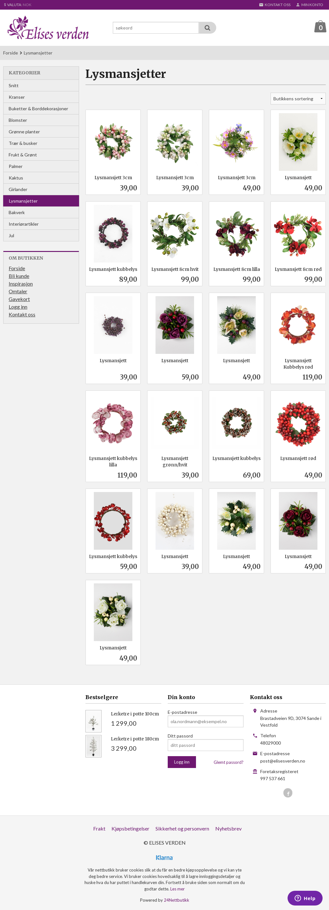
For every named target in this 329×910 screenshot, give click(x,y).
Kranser (17, 97)
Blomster (18, 120)
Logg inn (18, 307)
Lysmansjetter (23, 201)
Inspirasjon (21, 283)
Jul (11, 235)
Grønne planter (24, 131)
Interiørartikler (24, 224)
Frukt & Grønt (23, 154)
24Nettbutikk (176, 900)
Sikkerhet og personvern (182, 828)
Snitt (14, 85)
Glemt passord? (229, 762)
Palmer (15, 166)
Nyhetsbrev (228, 828)
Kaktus (16, 177)
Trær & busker (23, 143)
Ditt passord (180, 736)
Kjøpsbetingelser (130, 828)
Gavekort (19, 299)
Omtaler (18, 291)
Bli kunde (19, 276)
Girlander (18, 189)
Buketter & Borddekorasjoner (38, 108)
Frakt (99, 828)
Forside (10, 52)
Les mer (177, 888)
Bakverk (17, 212)
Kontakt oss (22, 314)
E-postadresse (182, 712)
